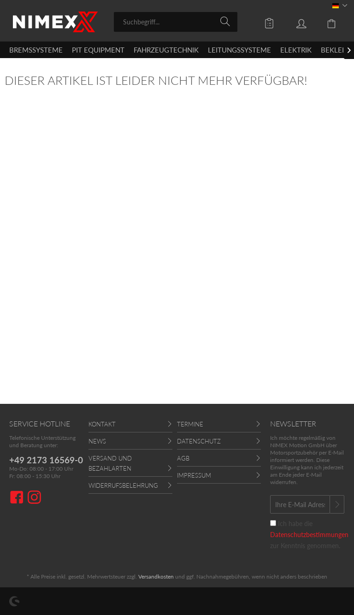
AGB (183, 458)
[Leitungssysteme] (239, 49)
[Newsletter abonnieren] (337, 504)
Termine (190, 424)
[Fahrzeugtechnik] (166, 49)
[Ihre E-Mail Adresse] (300, 504)
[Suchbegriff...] (176, 22)
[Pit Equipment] (98, 49)
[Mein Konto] (294, 21)
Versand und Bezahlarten (110, 463)
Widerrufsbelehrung (123, 485)
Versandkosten (156, 576)
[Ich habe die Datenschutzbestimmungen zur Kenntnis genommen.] (273, 523)
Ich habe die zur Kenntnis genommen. (309, 535)
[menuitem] (176, 22)
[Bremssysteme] (36, 49)
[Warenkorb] (326, 21)
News (97, 441)
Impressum (194, 475)
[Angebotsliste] (263, 21)
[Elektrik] (296, 49)
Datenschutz (199, 441)
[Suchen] (226, 21)
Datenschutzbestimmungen (309, 534)
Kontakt (102, 424)
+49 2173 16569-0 (46, 460)
